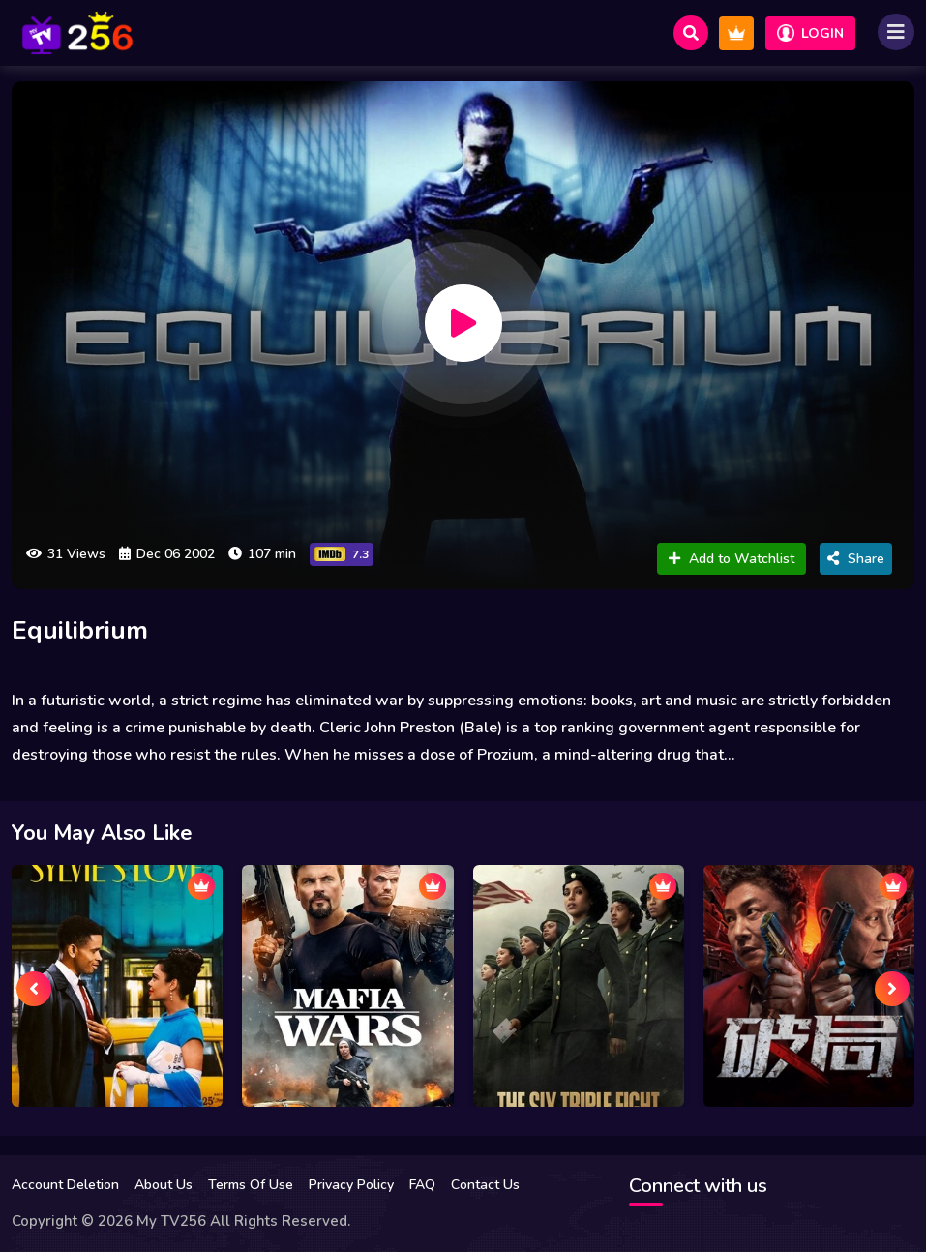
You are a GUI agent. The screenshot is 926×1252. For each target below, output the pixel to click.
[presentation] (33, 988)
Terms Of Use (250, 1185)
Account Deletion (65, 1185)
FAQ (422, 1185)
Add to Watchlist (731, 559)
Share (855, 559)
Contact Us (485, 1185)
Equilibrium (80, 630)
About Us (163, 1185)
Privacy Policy (351, 1185)
